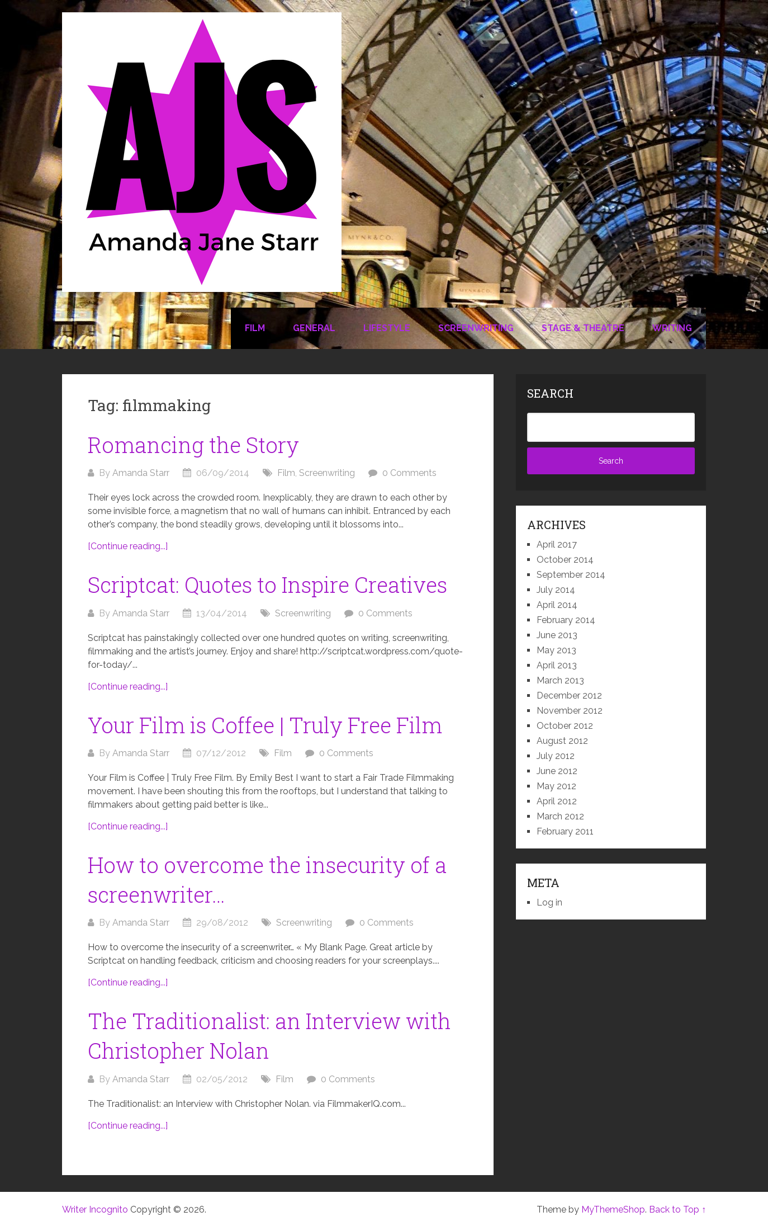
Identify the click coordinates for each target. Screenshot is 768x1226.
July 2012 (556, 756)
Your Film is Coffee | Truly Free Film (265, 725)
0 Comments (409, 473)
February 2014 (566, 620)
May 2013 (556, 650)
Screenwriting (476, 328)
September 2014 (571, 574)
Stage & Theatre (583, 328)
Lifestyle (386, 328)
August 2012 (562, 740)
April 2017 (557, 544)
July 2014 (556, 589)
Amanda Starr (140, 473)
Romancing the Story (193, 445)
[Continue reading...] (128, 546)
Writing (672, 328)
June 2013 (557, 635)
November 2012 (570, 710)
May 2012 (556, 786)
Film (255, 328)
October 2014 (565, 559)
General (314, 328)
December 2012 (569, 695)
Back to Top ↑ (677, 1209)
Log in (549, 902)
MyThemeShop (613, 1209)
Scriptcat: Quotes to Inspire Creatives (267, 584)
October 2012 (565, 725)
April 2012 (557, 801)
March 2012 (560, 816)
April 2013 (557, 665)
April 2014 (557, 605)
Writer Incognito (95, 1209)
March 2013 (560, 680)
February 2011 (565, 831)
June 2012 (557, 771)
